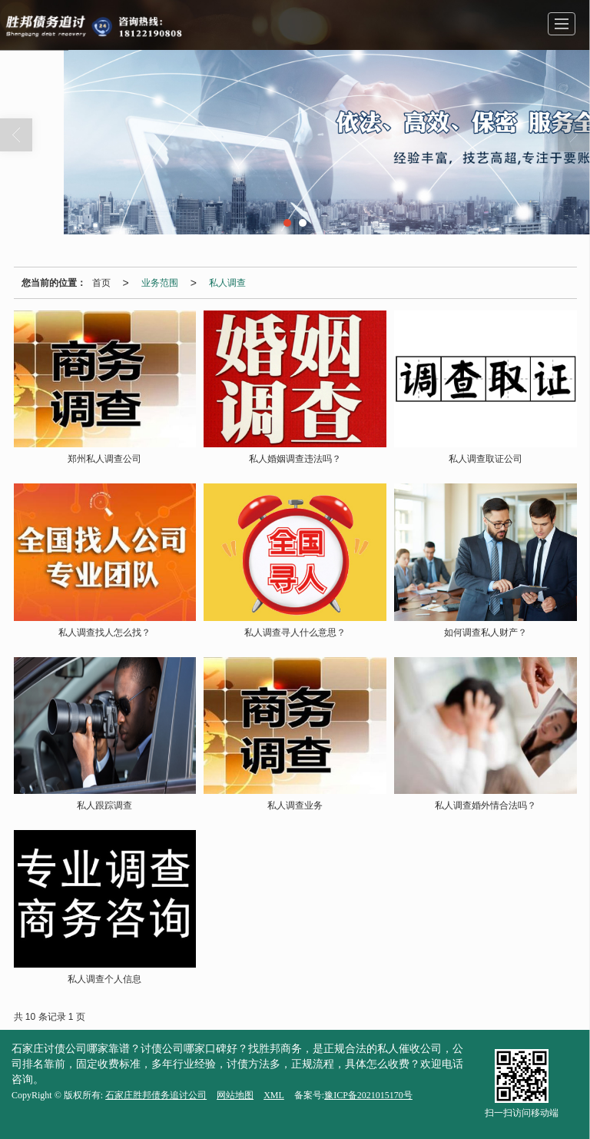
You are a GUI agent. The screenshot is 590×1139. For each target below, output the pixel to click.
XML (274, 1095)
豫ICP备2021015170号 (368, 1095)
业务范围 (159, 282)
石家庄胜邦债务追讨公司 (156, 1095)
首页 (101, 282)
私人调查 (227, 282)
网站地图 (235, 1095)
